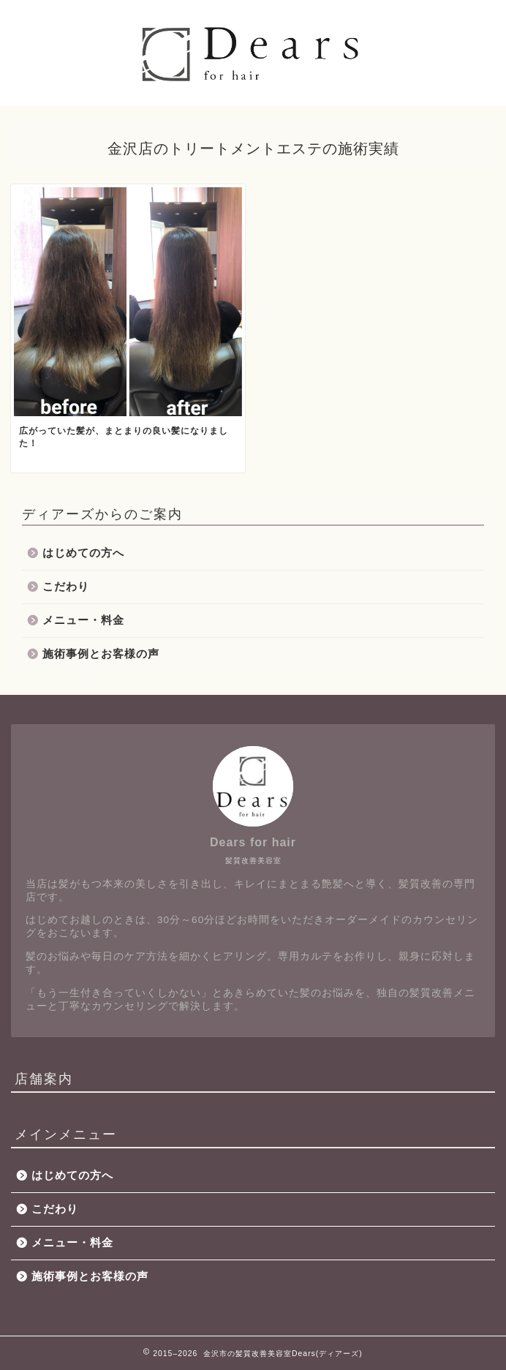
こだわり (65, 586)
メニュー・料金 (83, 620)
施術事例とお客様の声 (100, 653)
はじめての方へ (83, 552)
